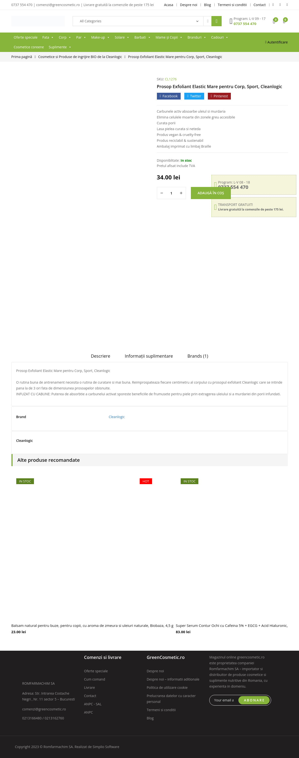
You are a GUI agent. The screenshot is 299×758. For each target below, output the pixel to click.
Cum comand (94, 679)
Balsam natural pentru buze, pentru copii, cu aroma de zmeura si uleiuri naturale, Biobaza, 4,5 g (92, 625)
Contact (90, 695)
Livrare (89, 687)
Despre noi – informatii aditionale (173, 679)
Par (81, 37)
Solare (122, 37)
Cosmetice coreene (29, 47)
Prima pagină (21, 56)
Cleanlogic (117, 416)
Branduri (196, 37)
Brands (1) (197, 356)
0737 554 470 (245, 23)
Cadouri (219, 37)
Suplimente (60, 47)
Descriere (100, 356)
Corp (65, 37)
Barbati (142, 37)
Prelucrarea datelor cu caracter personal (171, 698)
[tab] (101, 357)
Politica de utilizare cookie (167, 687)
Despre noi (155, 671)
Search (216, 21)
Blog (150, 718)
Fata (48, 37)
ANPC (88, 712)
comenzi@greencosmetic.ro (44, 709)
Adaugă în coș (211, 193)
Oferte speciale (26, 37)
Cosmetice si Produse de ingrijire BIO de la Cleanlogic (80, 56)
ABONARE (254, 700)
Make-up (100, 37)
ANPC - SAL (93, 704)
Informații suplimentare (149, 356)
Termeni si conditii (161, 709)
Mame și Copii (169, 37)
